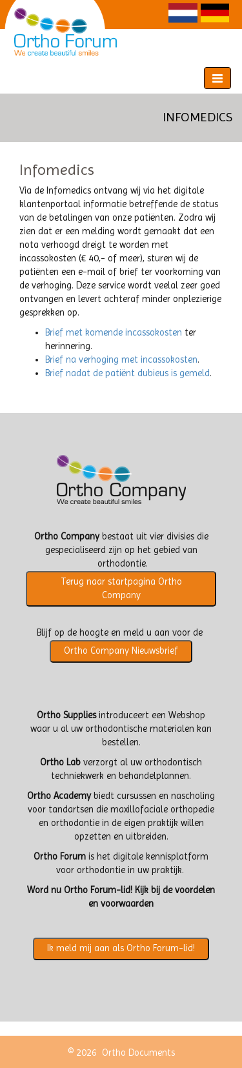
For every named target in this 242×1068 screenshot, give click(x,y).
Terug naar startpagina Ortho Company (121, 588)
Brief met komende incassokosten (113, 332)
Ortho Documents (138, 1052)
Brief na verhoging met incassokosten (121, 359)
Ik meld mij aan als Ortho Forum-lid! (121, 948)
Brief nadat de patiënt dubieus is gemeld (127, 373)
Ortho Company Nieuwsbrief (121, 650)
